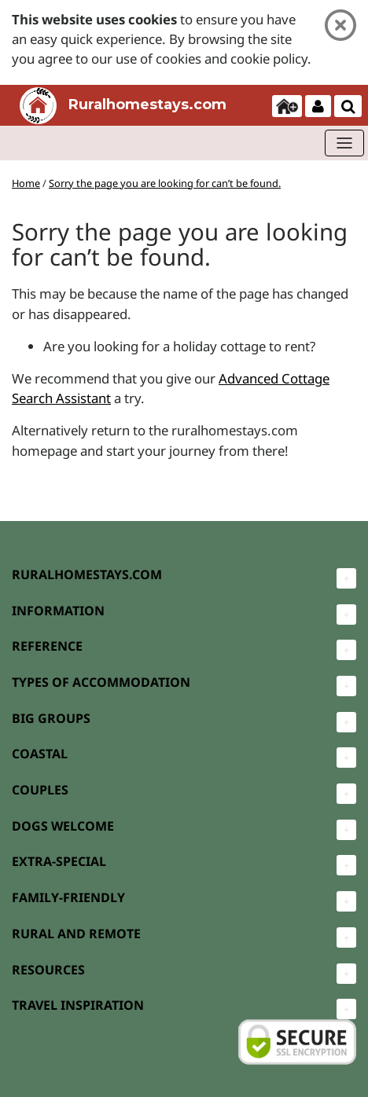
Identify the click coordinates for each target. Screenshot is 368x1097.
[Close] (340, 25)
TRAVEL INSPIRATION (78, 1005)
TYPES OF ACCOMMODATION (101, 682)
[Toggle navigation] (344, 143)
